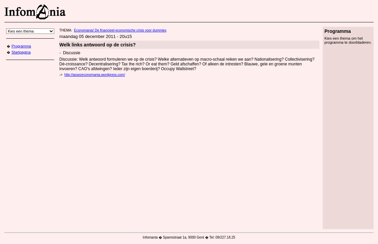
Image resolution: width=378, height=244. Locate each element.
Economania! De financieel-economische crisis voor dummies (120, 30)
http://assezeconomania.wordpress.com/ (94, 75)
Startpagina (21, 52)
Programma (21, 46)
